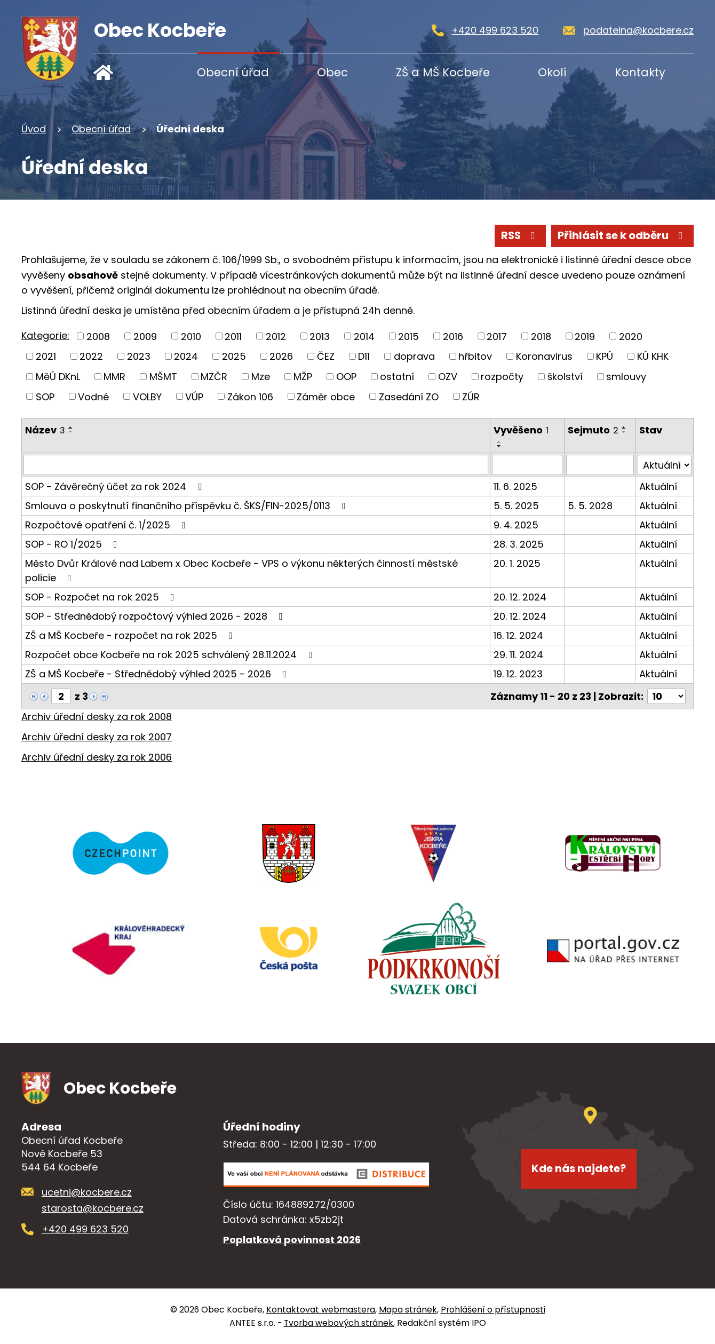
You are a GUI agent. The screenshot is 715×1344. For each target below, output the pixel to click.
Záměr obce (326, 396)
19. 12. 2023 (518, 674)
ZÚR (471, 396)
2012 (276, 336)
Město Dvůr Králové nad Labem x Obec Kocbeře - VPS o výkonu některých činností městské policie (241, 570)
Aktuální (658, 486)
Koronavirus (544, 356)
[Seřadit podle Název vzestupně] (71, 427)
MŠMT (163, 376)
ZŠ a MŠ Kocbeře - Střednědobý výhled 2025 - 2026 (158, 674)
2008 (98, 336)
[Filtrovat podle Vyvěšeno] (527, 465)
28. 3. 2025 (519, 544)
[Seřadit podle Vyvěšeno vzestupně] (499, 442)
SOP (45, 396)
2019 (585, 336)
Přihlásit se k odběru (622, 235)
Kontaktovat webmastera (320, 1309)
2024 (186, 356)
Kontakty (640, 72)
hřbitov (475, 356)
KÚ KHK (653, 356)
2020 (630, 336)
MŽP (302, 376)
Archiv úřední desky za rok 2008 (96, 716)
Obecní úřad (233, 72)
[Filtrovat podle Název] (255, 465)
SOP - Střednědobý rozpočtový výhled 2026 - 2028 (156, 616)
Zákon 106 (250, 396)
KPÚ (604, 356)
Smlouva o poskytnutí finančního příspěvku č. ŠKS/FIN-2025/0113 (187, 505)
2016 (453, 336)
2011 (233, 336)
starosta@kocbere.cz (93, 1208)
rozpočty (502, 376)
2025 (234, 356)
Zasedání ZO (409, 396)
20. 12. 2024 (520, 597)
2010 (191, 336)
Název (45, 430)
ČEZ (326, 356)
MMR (114, 376)
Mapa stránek (408, 1309)
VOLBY (147, 396)
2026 (281, 356)
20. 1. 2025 (517, 563)
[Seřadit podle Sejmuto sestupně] (624, 432)
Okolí (552, 72)
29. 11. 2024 (518, 654)
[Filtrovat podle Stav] (665, 465)
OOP (346, 376)
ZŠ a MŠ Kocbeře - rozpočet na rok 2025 (131, 635)
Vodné (93, 396)
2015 (408, 336)
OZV (447, 376)
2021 (46, 356)
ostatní (397, 376)
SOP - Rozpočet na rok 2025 (102, 597)
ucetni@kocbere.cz (87, 1192)
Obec (332, 72)
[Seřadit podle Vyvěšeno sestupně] (499, 446)
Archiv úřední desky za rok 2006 (96, 757)
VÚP (194, 396)
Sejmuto (593, 430)
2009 (145, 336)
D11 (364, 356)
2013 (319, 336)
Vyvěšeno (521, 430)
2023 (138, 356)
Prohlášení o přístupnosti (493, 1309)
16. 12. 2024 (518, 635)
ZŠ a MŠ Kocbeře (443, 72)
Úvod (126, 72)
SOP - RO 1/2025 (73, 544)
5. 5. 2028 (590, 505)
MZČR (214, 376)
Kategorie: (45, 335)
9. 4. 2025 (516, 525)
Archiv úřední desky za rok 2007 (96, 737)
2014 (364, 336)
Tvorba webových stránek (338, 1323)
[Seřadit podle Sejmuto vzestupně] (624, 427)
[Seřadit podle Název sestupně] (71, 432)
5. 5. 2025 (516, 505)
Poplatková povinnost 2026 (292, 1239)
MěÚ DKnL (58, 376)
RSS (520, 235)
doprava (414, 356)
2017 (497, 336)
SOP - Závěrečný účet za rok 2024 (115, 486)
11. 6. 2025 (515, 486)
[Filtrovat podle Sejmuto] (600, 465)
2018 (541, 336)
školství (565, 376)
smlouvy (626, 376)
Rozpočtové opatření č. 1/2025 (107, 525)
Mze (260, 376)
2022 (91, 356)
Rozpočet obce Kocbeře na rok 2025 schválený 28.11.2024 (170, 654)
